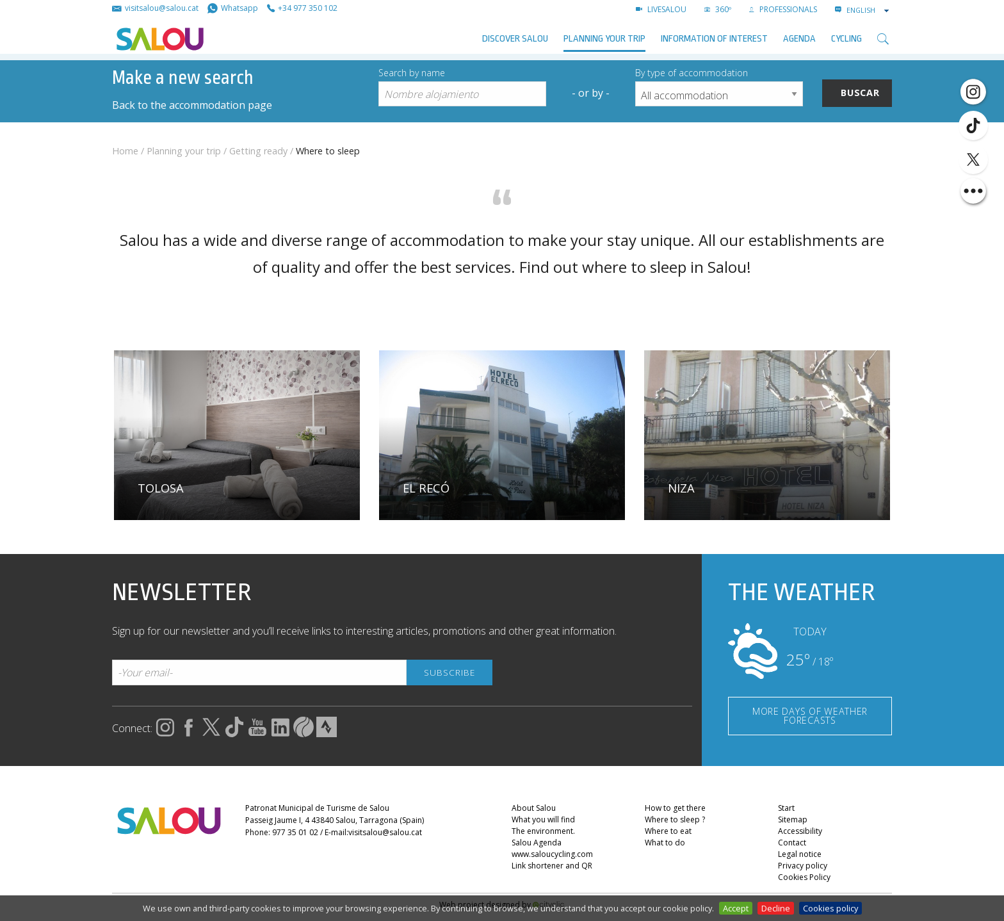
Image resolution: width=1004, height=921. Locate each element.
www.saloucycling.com (552, 854)
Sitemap (792, 819)
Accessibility (800, 831)
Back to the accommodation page (192, 105)
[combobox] (868, 10)
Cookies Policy (804, 877)
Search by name (411, 73)
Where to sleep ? (675, 819)
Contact (792, 842)
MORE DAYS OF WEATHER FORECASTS (810, 715)
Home (125, 151)
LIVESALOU (661, 9)
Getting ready (258, 151)
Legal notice (800, 854)
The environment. (543, 831)
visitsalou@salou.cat (385, 832)
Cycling (846, 38)
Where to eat (668, 831)
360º (717, 9)
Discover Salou (515, 38)
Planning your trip (604, 38)
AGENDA (799, 38)
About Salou (534, 808)
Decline (775, 908)
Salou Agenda (537, 842)
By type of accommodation (691, 73)
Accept (736, 908)
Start (786, 808)
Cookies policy (830, 908)
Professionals (783, 9)
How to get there (675, 808)
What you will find (543, 819)
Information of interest (714, 38)
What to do (665, 842)
